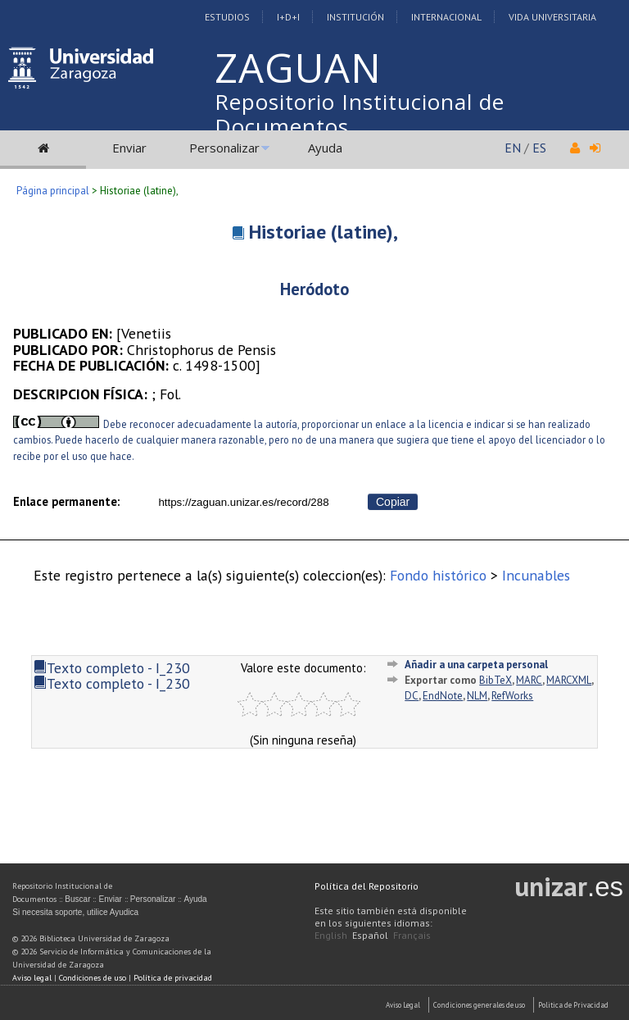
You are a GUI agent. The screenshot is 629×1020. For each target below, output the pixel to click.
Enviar (129, 147)
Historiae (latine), (323, 231)
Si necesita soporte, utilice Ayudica (75, 912)
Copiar (393, 501)
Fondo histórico (438, 575)
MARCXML (568, 680)
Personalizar (224, 147)
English (330, 935)
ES (539, 147)
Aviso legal (32, 977)
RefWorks (512, 696)
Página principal (52, 191)
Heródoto (314, 289)
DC (412, 696)
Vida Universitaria (552, 17)
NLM (477, 696)
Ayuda (325, 147)
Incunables (536, 575)
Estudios (227, 17)
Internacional (446, 17)
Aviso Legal (403, 1004)
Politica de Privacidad (573, 1004)
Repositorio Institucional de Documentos (360, 114)
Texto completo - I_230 (112, 668)
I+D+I (288, 17)
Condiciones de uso (92, 977)
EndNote (443, 696)
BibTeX (495, 680)
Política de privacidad (172, 977)
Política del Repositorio (366, 886)
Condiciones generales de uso (479, 1004)
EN (513, 147)
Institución (355, 17)
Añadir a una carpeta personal (476, 665)
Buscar (77, 899)
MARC (529, 680)
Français (412, 935)
